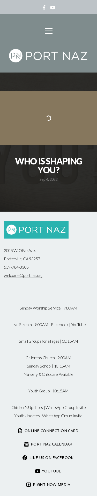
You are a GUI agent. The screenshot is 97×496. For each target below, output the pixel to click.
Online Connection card (47, 430)
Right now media (48, 484)
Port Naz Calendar (48, 444)
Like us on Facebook (47, 457)
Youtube (48, 470)
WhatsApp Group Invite (66, 407)
